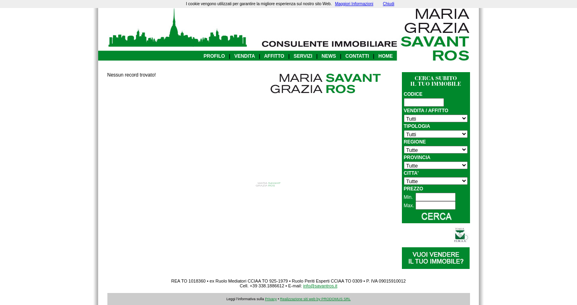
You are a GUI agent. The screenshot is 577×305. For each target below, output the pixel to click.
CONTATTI (357, 56)
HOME (385, 56)
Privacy (271, 299)
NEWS (329, 56)
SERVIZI (303, 56)
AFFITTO (274, 56)
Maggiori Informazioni (354, 4)
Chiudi (388, 4)
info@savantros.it (320, 285)
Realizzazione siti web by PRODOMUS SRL (315, 299)
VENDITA (244, 56)
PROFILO (214, 56)
